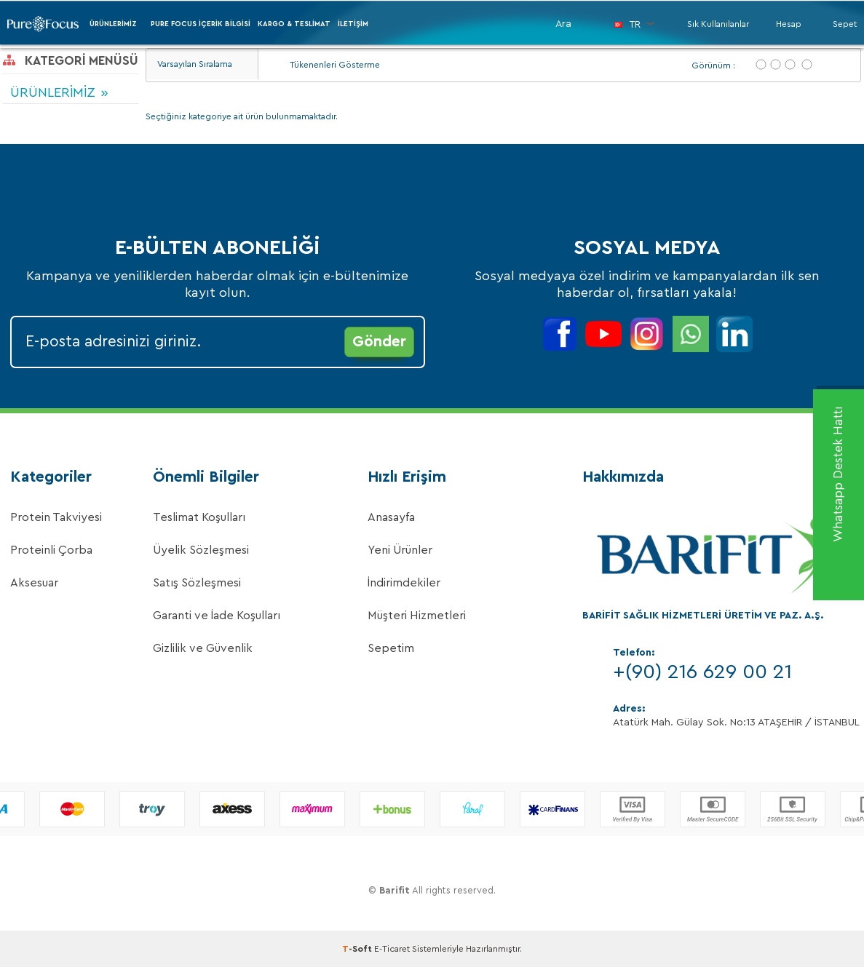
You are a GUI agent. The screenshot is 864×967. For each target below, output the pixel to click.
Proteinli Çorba (51, 550)
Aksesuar (34, 583)
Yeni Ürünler (400, 550)
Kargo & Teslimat (294, 24)
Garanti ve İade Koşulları (216, 615)
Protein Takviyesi (56, 517)
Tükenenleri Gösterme (326, 65)
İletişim (353, 24)
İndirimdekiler (404, 583)
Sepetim (391, 648)
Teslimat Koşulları (199, 517)
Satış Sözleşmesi (197, 583)
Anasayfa (391, 517)
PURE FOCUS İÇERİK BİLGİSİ (200, 24)
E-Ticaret (392, 948)
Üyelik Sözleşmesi (201, 550)
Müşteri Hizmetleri (417, 615)
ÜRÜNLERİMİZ (113, 24)
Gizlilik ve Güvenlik (203, 648)
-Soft (358, 948)
